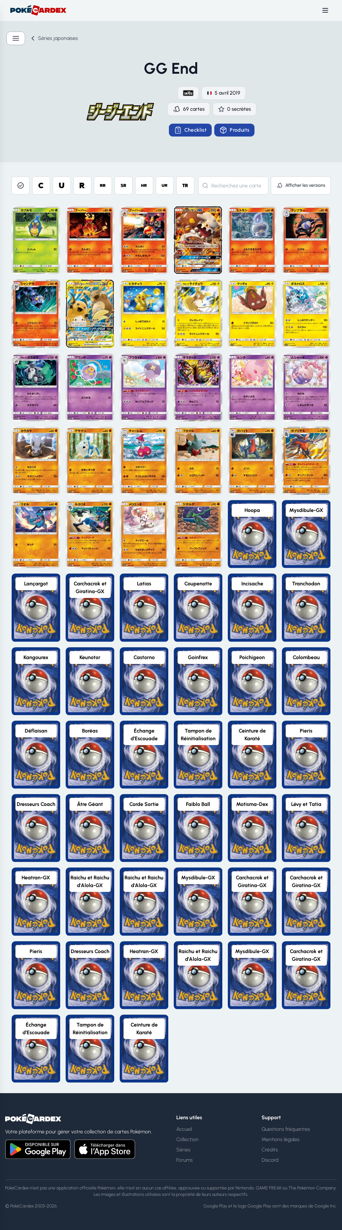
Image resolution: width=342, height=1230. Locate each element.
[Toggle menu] (325, 10)
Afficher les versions (300, 185)
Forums (184, 1160)
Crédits (270, 1150)
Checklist (190, 130)
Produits (234, 130)
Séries (183, 1150)
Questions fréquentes (286, 1129)
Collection (187, 1139)
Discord (270, 1160)
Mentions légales (281, 1139)
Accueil (184, 1129)
